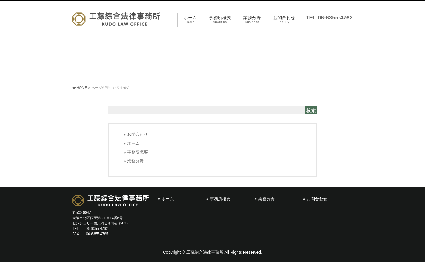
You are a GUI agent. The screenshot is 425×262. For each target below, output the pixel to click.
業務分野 (135, 161)
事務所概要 (137, 152)
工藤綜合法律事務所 (204, 252)
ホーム (133, 143)
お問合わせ (137, 134)
